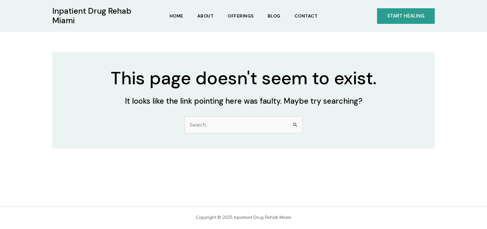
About (205, 16)
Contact (306, 16)
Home (176, 16)
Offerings (241, 16)
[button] (406, 16)
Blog (274, 16)
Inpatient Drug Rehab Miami (91, 16)
